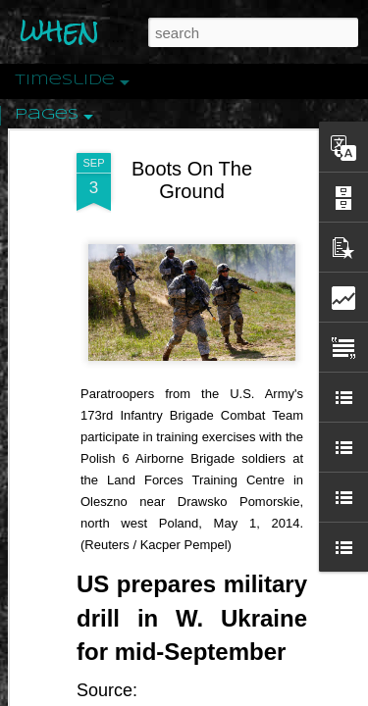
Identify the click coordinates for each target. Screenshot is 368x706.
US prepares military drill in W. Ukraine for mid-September (192, 549)
